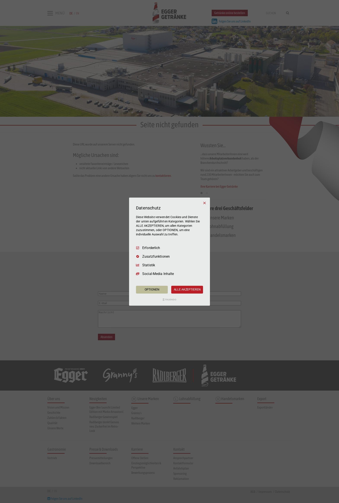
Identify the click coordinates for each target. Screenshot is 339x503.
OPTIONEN (152, 289)
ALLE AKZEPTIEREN (187, 289)
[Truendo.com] (169, 299)
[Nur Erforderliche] (204, 202)
